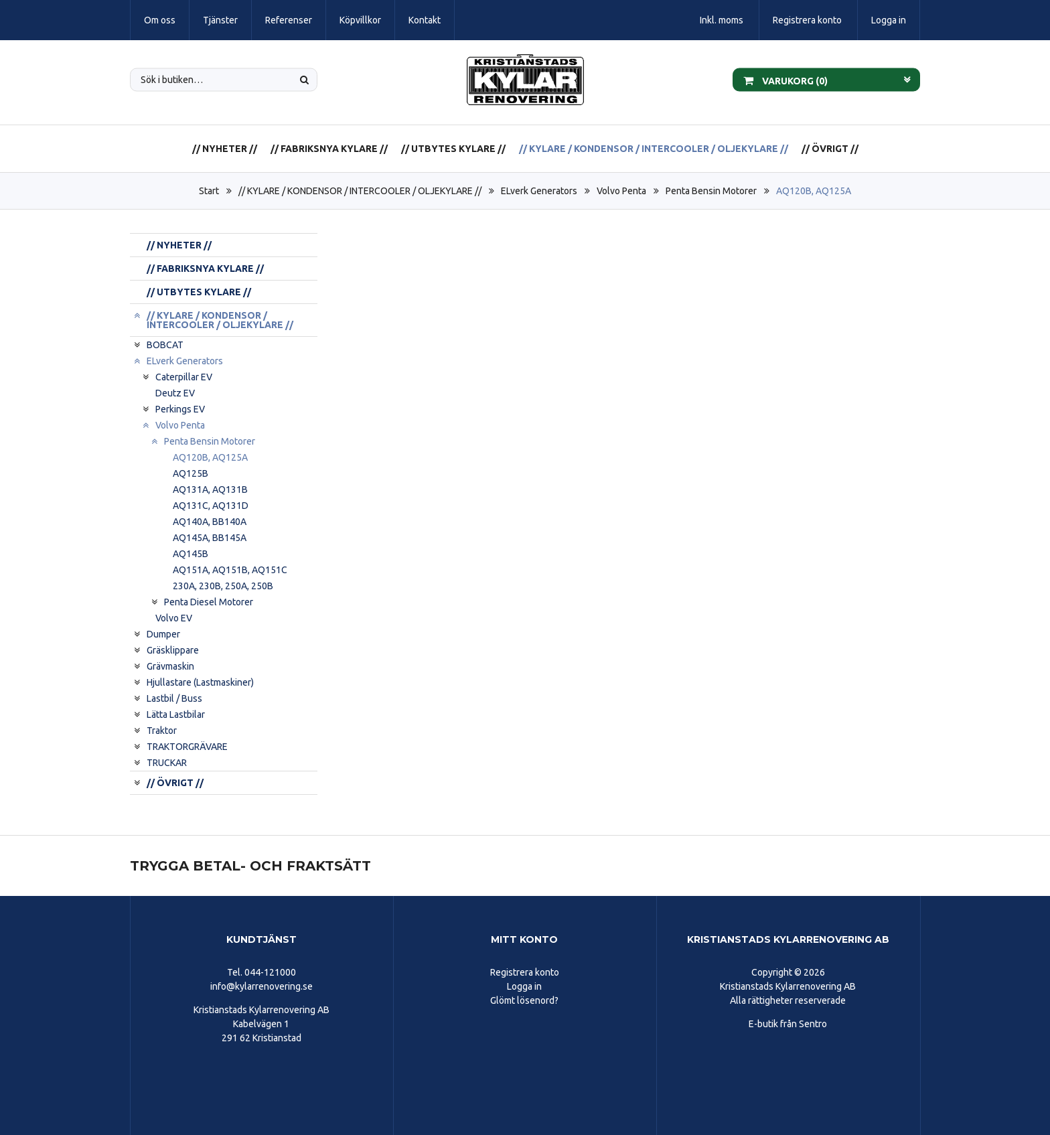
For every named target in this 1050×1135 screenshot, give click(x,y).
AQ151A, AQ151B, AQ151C (230, 569)
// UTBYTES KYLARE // (453, 148)
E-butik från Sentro (788, 1023)
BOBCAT (165, 344)
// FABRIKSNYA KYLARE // (329, 148)
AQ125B (190, 473)
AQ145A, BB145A (209, 537)
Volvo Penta (621, 190)
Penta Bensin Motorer (711, 190)
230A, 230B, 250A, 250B (223, 586)
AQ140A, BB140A (209, 521)
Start (209, 190)
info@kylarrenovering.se (261, 986)
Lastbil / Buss (174, 698)
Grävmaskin (170, 666)
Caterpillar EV (183, 377)
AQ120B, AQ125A (813, 190)
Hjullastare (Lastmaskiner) (200, 682)
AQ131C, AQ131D (210, 505)
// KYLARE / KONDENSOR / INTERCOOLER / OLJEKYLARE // (653, 148)
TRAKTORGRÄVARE (187, 746)
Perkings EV (180, 409)
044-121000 (270, 972)
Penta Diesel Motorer (208, 602)
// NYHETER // (224, 148)
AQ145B (190, 553)
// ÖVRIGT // (830, 148)
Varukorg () (785, 79)
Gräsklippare (173, 650)
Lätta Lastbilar (176, 714)
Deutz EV (175, 393)
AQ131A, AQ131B (210, 489)
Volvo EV (173, 618)
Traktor (162, 730)
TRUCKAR (167, 762)
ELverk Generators (539, 190)
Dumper (163, 634)
